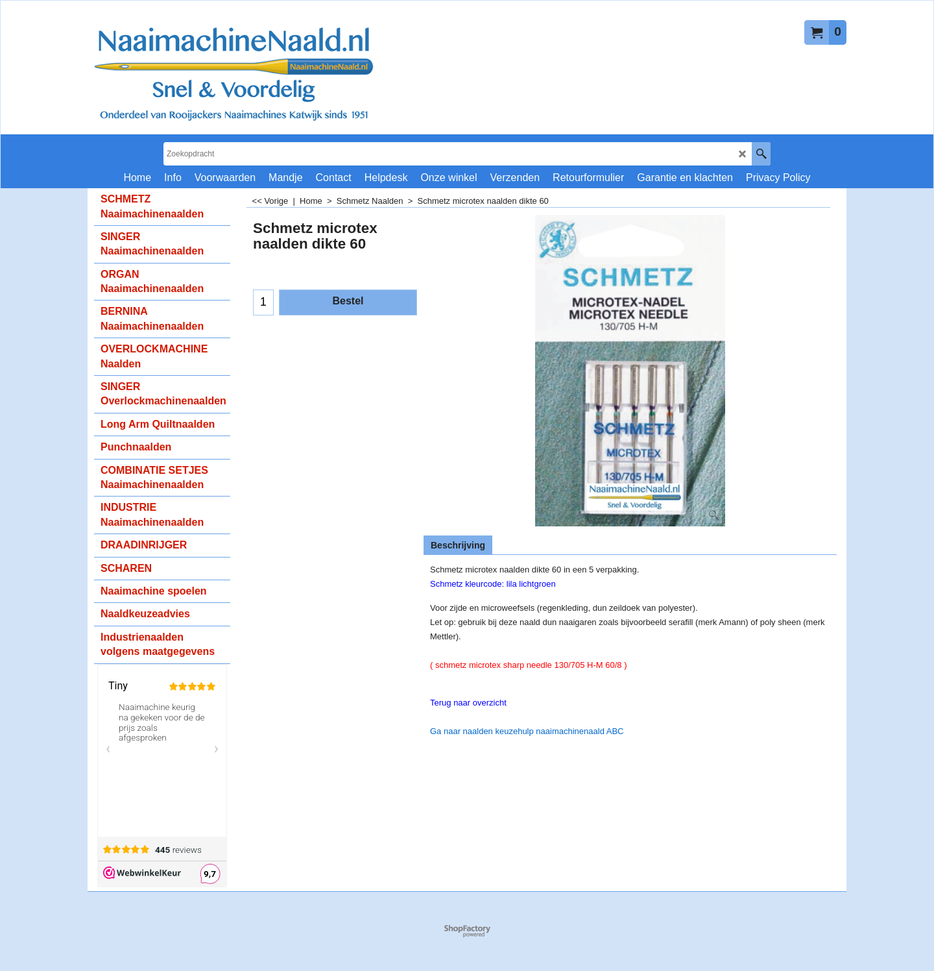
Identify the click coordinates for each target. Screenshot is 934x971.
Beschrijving (458, 545)
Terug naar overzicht (468, 702)
